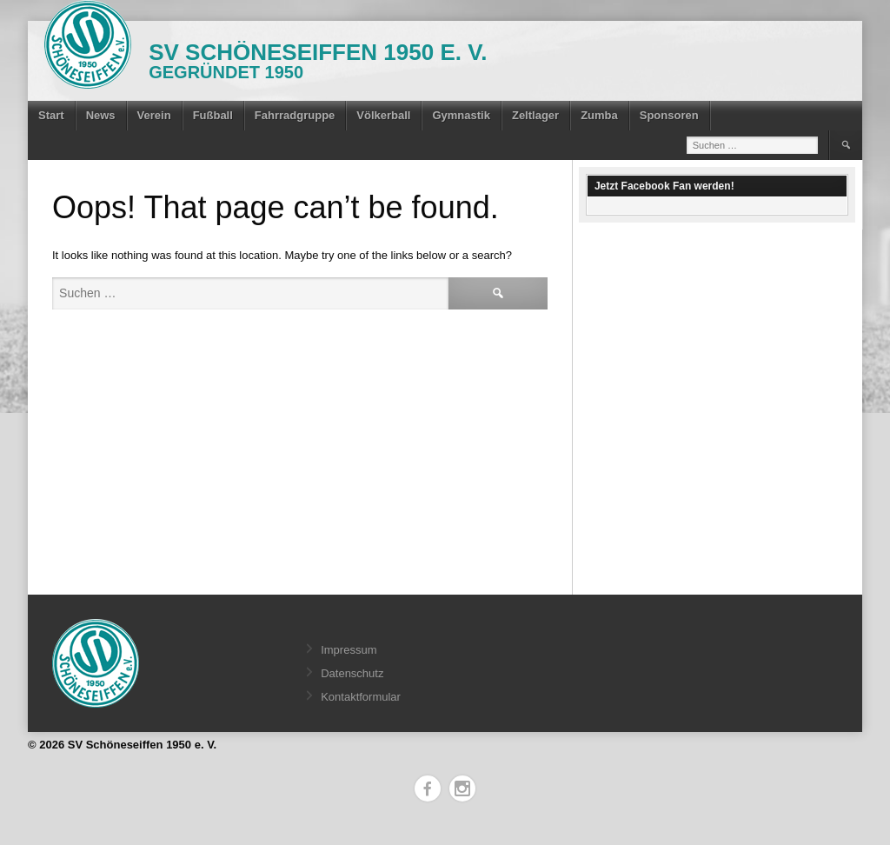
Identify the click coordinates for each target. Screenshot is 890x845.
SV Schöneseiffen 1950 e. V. (318, 52)
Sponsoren (669, 115)
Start (51, 115)
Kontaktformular (361, 696)
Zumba (599, 115)
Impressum (348, 649)
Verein (154, 115)
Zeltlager (535, 115)
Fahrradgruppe (295, 115)
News (101, 115)
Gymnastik (460, 115)
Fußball (213, 115)
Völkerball (383, 115)
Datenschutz (352, 673)
